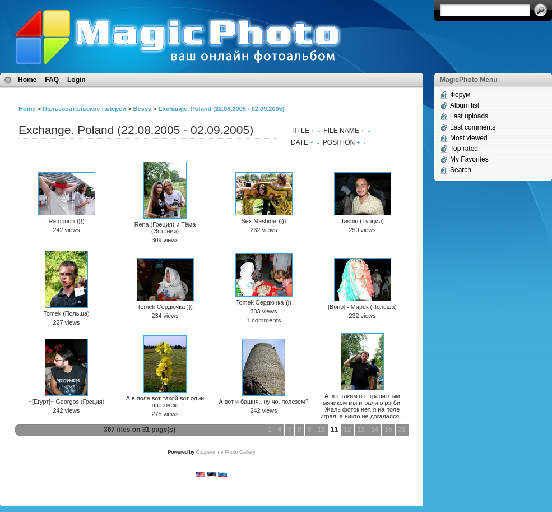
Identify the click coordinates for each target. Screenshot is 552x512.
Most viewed (469, 138)
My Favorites (469, 159)
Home (27, 80)
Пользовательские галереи (84, 108)
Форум (460, 95)
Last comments (472, 127)
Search (460, 170)
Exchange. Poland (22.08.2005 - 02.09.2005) (221, 108)
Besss (142, 108)
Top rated (464, 149)
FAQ (52, 80)
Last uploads (469, 116)
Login (76, 80)
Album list (464, 105)
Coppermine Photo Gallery (225, 452)
